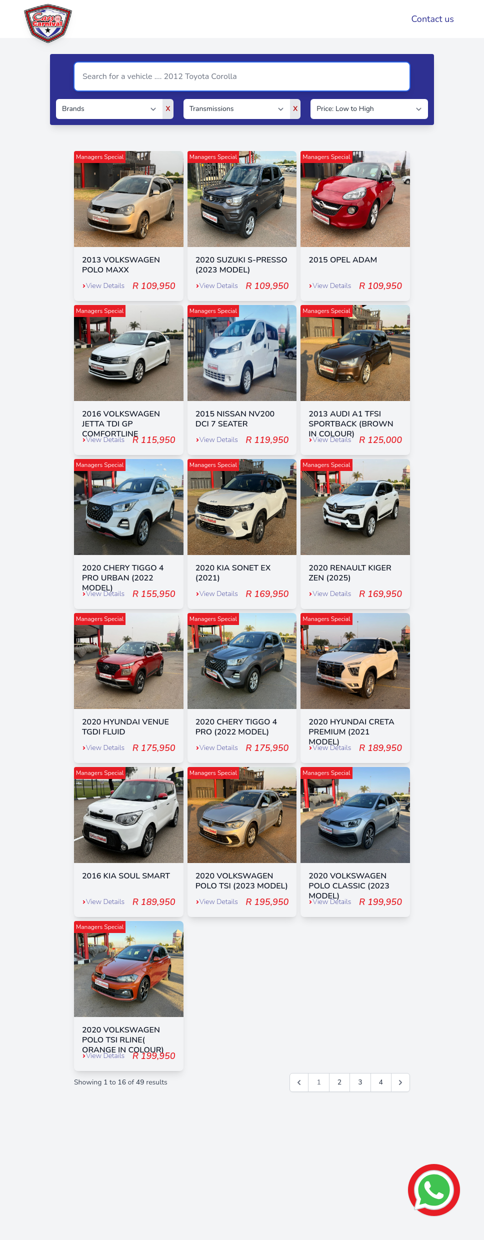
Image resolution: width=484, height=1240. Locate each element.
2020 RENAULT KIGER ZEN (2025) (350, 573)
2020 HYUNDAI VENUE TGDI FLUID (125, 727)
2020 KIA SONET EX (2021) (233, 573)
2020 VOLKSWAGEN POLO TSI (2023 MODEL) (242, 881)
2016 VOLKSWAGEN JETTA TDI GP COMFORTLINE (121, 424)
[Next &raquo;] (400, 1082)
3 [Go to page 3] (360, 1082)
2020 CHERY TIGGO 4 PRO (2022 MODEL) (236, 727)
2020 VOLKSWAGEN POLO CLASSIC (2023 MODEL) (348, 886)
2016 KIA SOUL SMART (126, 876)
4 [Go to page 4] (381, 1082)
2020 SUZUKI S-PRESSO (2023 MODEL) (242, 265)
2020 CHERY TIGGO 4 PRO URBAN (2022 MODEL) (123, 578)
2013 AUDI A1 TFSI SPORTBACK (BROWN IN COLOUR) (350, 424)
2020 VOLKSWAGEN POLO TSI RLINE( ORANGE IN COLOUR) (123, 1040)
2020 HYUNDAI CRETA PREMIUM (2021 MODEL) (351, 732)
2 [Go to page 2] (340, 1082)
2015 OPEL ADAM (342, 260)
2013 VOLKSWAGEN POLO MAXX (121, 265)
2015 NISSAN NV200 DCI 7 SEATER (235, 419)
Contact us (432, 19)
